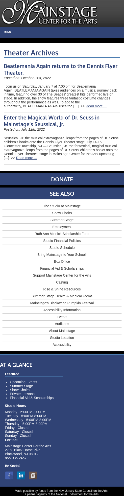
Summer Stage (62, 220)
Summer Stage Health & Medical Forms (62, 296)
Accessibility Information (61, 310)
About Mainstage (62, 331)
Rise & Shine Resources (62, 289)
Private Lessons (22, 394)
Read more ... (96, 106)
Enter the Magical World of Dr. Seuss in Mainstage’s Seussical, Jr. (51, 120)
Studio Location (62, 338)
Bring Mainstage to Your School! (62, 255)
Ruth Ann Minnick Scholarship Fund (62, 234)
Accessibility (61, 345)
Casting (62, 282)
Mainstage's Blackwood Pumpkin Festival (62, 303)
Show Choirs (62, 213)
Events (62, 317)
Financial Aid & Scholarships (62, 268)
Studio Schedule (62, 248)
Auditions (62, 324)
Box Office (62, 261)
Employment (62, 227)
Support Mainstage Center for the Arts (62, 275)
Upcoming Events (23, 382)
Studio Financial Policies (62, 241)
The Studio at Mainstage (62, 206)
